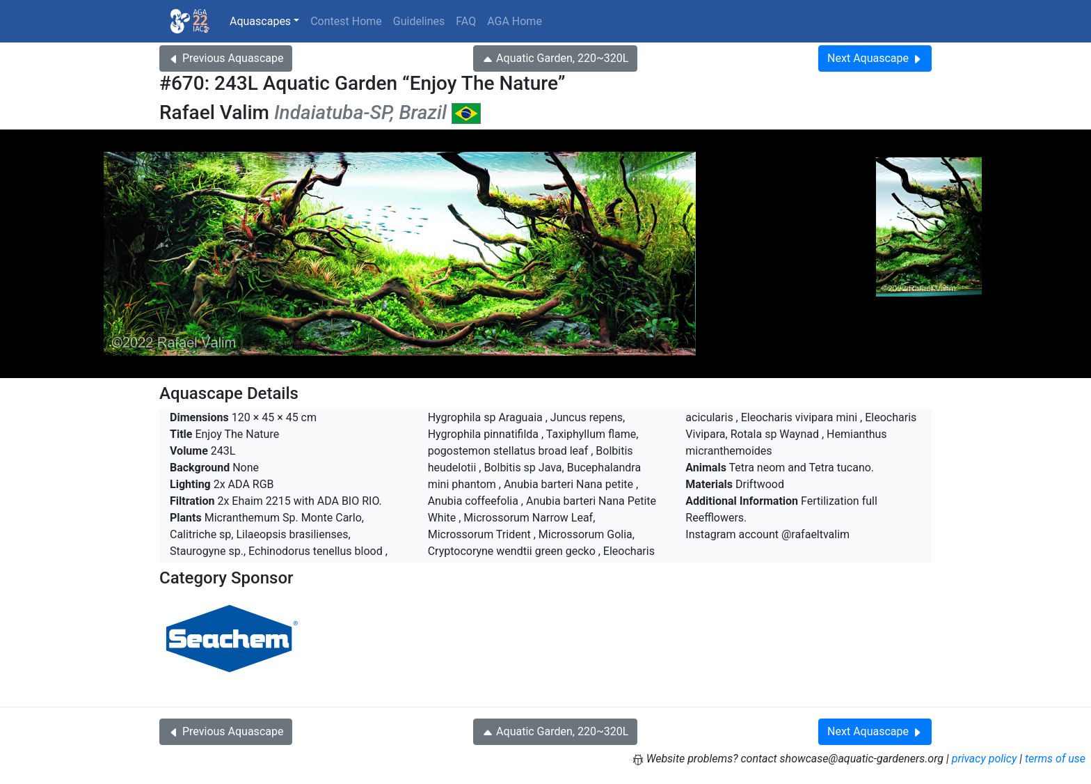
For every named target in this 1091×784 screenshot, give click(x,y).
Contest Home (346, 21)
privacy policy (984, 758)
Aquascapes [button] (260, 21)
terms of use (1055, 758)
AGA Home (514, 21)
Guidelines (419, 21)
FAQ (466, 21)
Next (875, 58)
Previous (225, 58)
